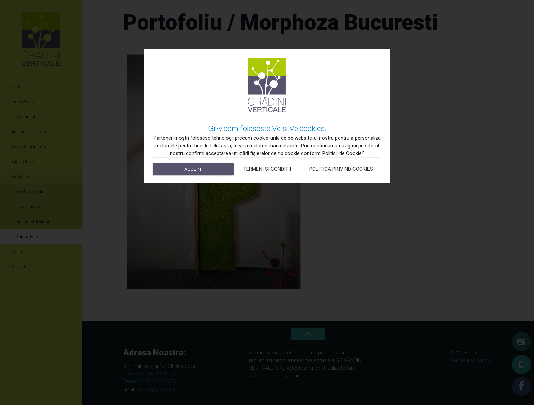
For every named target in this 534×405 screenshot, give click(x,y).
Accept (193, 169)
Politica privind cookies (341, 169)
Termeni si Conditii (267, 169)
